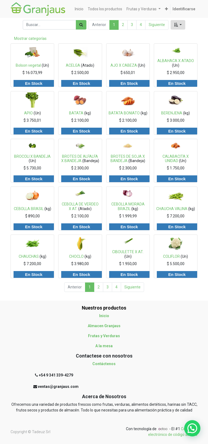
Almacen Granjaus (104, 326)
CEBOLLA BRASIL (29, 209)
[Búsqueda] (81, 25)
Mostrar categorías (30, 38)
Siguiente (157, 24)
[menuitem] (79, 9)
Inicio (104, 316)
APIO (28, 113)
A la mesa (104, 346)
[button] (166, 9)
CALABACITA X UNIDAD (175, 158)
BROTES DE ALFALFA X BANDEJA (79, 158)
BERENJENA (171, 113)
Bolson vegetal (28, 65)
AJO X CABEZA (123, 65)
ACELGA (73, 65)
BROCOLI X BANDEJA (32, 156)
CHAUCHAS (29, 256)
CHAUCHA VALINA (171, 209)
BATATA (76, 113)
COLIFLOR (171, 256)
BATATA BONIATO (124, 113)
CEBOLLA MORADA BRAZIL (128, 206)
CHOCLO (76, 256)
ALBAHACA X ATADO (175, 61)
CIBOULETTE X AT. (128, 252)
